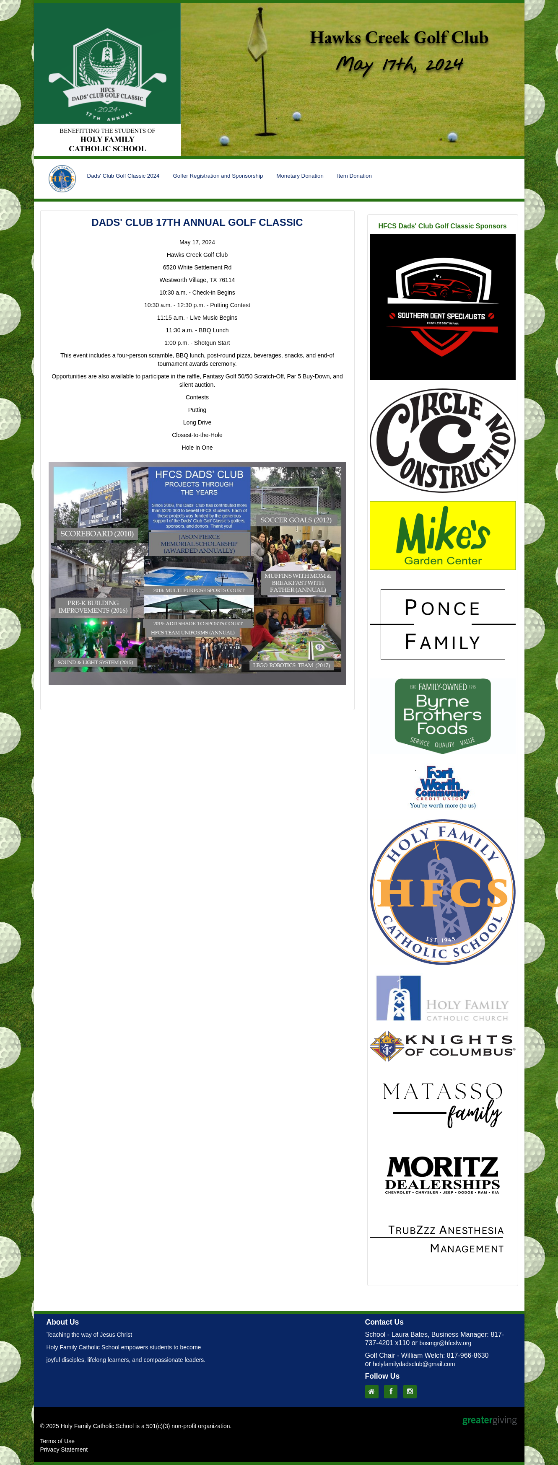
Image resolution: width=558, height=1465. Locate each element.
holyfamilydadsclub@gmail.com (414, 1364)
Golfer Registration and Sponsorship (218, 176)
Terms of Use (57, 1441)
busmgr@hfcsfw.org (445, 1343)
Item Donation (354, 176)
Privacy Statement (64, 1449)
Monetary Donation (300, 176)
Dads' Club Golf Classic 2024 (123, 176)
